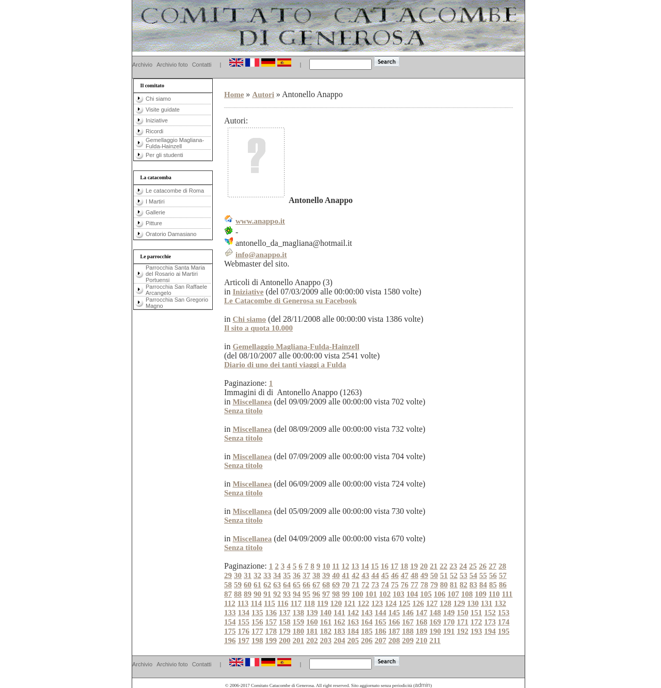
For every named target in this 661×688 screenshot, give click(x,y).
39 (326, 575)
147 (422, 612)
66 (306, 585)
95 (306, 594)
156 (257, 622)
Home (234, 94)
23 (453, 566)
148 (436, 612)
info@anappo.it (261, 255)
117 (296, 603)
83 (473, 585)
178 (271, 631)
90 (257, 594)
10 (326, 566)
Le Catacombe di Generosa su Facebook (290, 300)
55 (483, 575)
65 (297, 585)
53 (463, 575)
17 (394, 566)
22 (443, 566)
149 (449, 612)
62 (267, 585)
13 (355, 566)
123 (377, 603)
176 (244, 631)
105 (426, 594)
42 (355, 575)
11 (335, 566)
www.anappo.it (260, 221)
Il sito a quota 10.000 (258, 328)
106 (440, 594)
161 (326, 622)
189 (422, 631)
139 (312, 612)
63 (277, 585)
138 (299, 612)
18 (404, 566)
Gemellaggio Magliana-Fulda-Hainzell (175, 143)
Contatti (202, 64)
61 (257, 585)
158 (285, 622)
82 (463, 585)
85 (493, 585)
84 (483, 585)
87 (228, 594)
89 (247, 594)
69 (336, 585)
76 (404, 585)
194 (490, 631)
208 (394, 640)
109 (481, 594)
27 (492, 566)
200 (285, 640)
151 (476, 612)
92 (277, 594)
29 (228, 575)
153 (504, 612)
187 (394, 631)
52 (454, 575)
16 (384, 566)
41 (346, 575)
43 (365, 575)
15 (375, 566)
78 (424, 585)
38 (316, 575)
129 (459, 603)
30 (238, 575)
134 (244, 612)
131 (487, 603)
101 (371, 594)
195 (504, 631)
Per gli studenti (164, 155)
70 (346, 585)
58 (228, 585)
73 (375, 585)
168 (422, 622)
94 (297, 594)
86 (503, 585)
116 (283, 603)
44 (375, 575)
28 (502, 566)
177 (257, 631)
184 (353, 631)
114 (256, 603)
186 (381, 631)
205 (353, 640)
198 (257, 640)
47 (404, 575)
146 (408, 612)
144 (381, 612)
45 (385, 575)
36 (297, 575)
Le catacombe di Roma (175, 190)
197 (244, 640)
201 (299, 640)
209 (408, 640)
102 (385, 594)
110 (494, 594)
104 (412, 594)
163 (353, 622)
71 (355, 585)
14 (365, 566)
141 (339, 612)
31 (247, 575)
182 (326, 631)
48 (414, 575)
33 (267, 575)
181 (312, 631)
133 (230, 612)
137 (285, 612)
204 (339, 640)
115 (269, 603)
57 (503, 575)
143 (367, 612)
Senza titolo (243, 410)
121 (350, 603)
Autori (263, 94)
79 (434, 585)
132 (501, 603)
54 (473, 575)
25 (473, 566)
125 (405, 603)
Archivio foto (172, 64)
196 (230, 640)
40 (336, 575)
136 (271, 612)
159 (299, 622)
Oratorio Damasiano (171, 234)
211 (435, 640)
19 (414, 566)
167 (408, 622)
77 (414, 585)
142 (353, 612)
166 (394, 622)
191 (449, 631)
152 (490, 612)
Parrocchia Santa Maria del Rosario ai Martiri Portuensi (175, 273)
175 (230, 631)
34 (277, 575)
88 (238, 594)
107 (454, 594)
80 (444, 585)
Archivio (142, 64)
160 (312, 622)
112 (229, 603)
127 (432, 603)
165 (381, 622)
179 (285, 631)
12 (345, 566)
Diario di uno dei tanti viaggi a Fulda (285, 365)
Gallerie (155, 212)
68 (326, 585)
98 (336, 594)
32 (257, 575)
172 (476, 622)
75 (395, 585)
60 (247, 585)
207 (381, 640)
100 (358, 594)
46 (395, 575)
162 (339, 622)
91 (267, 594)
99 (346, 594)
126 (418, 603)
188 (408, 631)
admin (422, 685)
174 (504, 622)
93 (287, 594)
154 (230, 622)
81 (454, 585)
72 (365, 585)
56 (493, 575)
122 (364, 603)
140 (326, 612)
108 (467, 594)
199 (271, 640)
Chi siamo (158, 99)
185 (367, 631)
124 (391, 603)
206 (367, 640)
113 (243, 603)
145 (394, 612)
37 (306, 575)
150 (463, 612)
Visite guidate (163, 109)
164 (367, 622)
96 (316, 594)
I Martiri (155, 201)
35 (287, 575)
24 (463, 566)
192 (463, 631)
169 (436, 622)
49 (424, 575)
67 (316, 585)
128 (446, 603)
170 (449, 622)
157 (271, 622)
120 (336, 603)
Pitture (154, 223)
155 (244, 622)
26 (482, 566)
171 (463, 622)
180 (299, 631)
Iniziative (157, 120)
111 (507, 594)
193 (476, 631)
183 (339, 631)
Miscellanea (252, 402)
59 (238, 585)
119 (322, 603)
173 (490, 622)
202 (312, 640)
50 (434, 575)
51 (444, 575)
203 (326, 640)
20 (424, 566)
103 (399, 594)
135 (257, 612)
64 (287, 585)
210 (422, 640)
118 (309, 603)
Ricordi (154, 131)
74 (385, 585)
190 (436, 631)
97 (326, 594)
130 (473, 603)
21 (433, 566)
